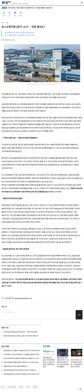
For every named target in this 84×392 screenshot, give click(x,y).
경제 (2, 23)
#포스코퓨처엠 (12, 387)
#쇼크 (28, 387)
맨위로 (80, 389)
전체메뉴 (81, 3)
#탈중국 (35, 387)
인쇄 (15, 12)
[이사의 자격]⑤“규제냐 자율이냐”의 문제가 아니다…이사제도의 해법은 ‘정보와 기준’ (27, 8)
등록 (79, 315)
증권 (7, 23)
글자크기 (21, 12)
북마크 (4, 12)
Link (9, 12)
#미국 (2, 387)
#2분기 (21, 387)
